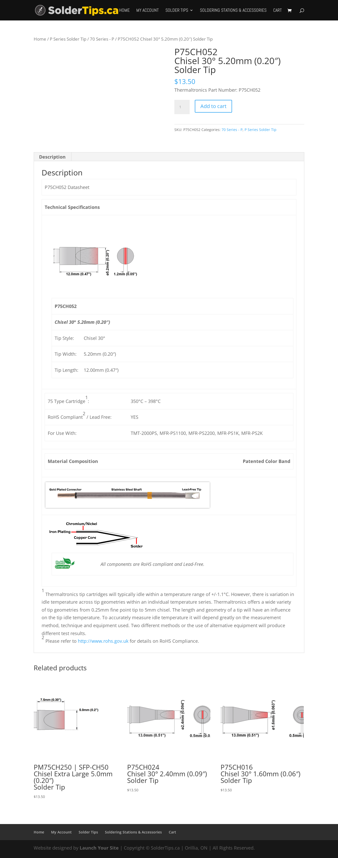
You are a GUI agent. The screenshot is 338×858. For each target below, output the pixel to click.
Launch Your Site (99, 848)
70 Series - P (102, 39)
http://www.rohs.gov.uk (103, 641)
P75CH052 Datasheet (67, 187)
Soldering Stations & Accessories (233, 10)
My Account (147, 10)
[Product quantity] (182, 107)
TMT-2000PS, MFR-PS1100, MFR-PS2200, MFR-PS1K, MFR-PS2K (197, 433)
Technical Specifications (72, 207)
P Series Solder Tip (68, 39)
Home (124, 10)
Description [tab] (52, 157)
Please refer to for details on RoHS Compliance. (121, 641)
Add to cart (213, 106)
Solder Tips (176, 10)
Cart (277, 10)
